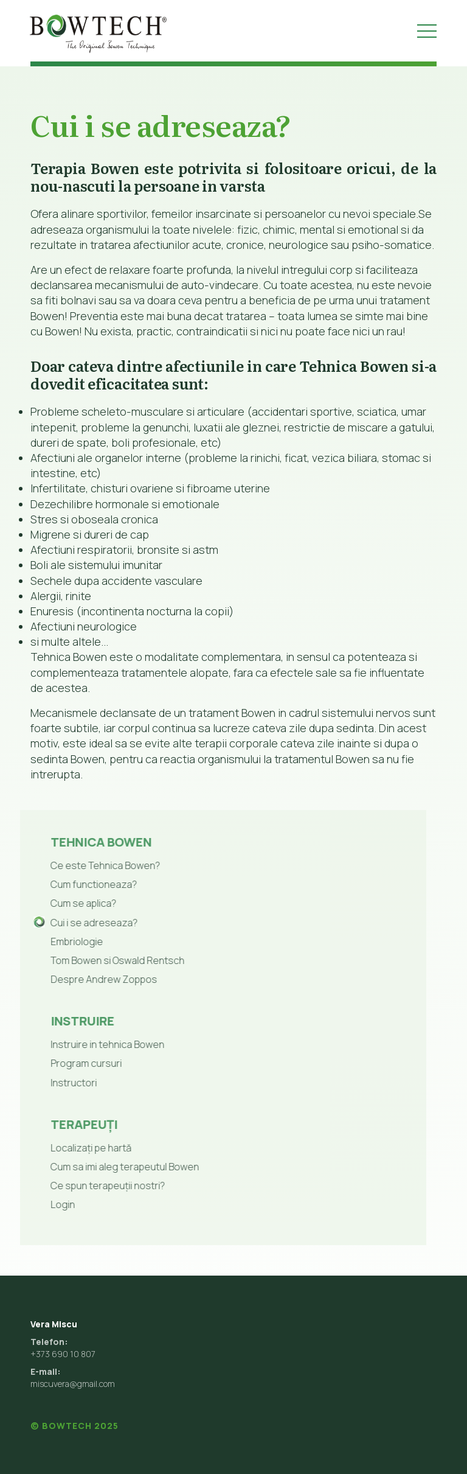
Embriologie (53, 941)
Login (39, 1204)
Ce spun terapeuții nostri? (84, 1185)
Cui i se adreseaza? (70, 922)
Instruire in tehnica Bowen (83, 1044)
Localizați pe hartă (67, 1147)
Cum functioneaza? (70, 884)
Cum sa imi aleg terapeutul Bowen (101, 1166)
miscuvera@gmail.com (72, 1383)
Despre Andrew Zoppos (80, 979)
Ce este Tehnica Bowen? (81, 865)
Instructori (50, 1082)
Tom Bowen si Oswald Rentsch (94, 960)
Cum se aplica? (59, 903)
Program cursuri (62, 1063)
